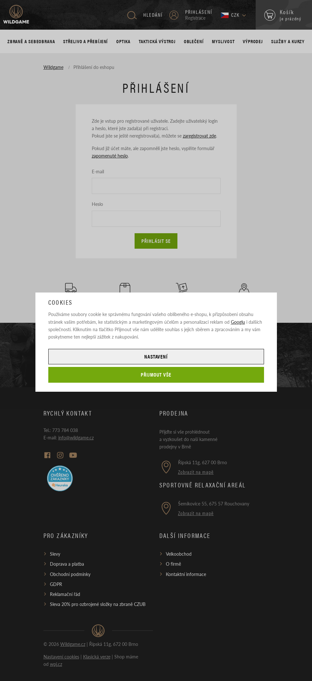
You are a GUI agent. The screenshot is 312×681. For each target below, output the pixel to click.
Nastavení (156, 356)
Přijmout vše (156, 374)
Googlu (238, 322)
